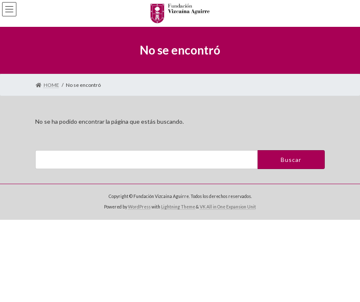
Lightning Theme (178, 206)
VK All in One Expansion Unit (228, 206)
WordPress (139, 206)
